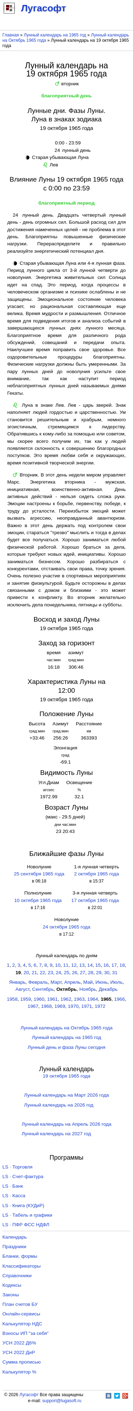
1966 (119, 999)
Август (22, 989)
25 (66, 972)
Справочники (17, 1275)
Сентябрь (43, 989)
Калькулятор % (19, 1372)
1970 (73, 1006)
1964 (92, 999)
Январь (17, 982)
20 (26, 972)
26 (74, 972)
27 (82, 972)
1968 (46, 1006)
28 (90, 972)
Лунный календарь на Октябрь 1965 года (66, 1027)
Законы (10, 1294)
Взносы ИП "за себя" (25, 1333)
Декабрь (108, 989)
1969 (59, 1006)
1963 (79, 999)
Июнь (101, 982)
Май (88, 982)
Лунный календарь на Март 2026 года (66, 1095)
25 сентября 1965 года (39, 873)
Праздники (14, 1246)
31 (114, 972)
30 (106, 972)
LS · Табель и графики (27, 1215)
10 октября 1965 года (38, 900)
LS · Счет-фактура (23, 1176)
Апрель (72, 982)
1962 (65, 999)
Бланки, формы (19, 1256)
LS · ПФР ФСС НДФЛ (25, 1224)
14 (90, 965)
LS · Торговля (17, 1167)
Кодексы (11, 1285)
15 (98, 965)
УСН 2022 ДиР (18, 1352)
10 (57, 965)
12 (74, 965)
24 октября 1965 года (66, 927)
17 (114, 965)
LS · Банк (12, 1186)
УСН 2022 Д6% (19, 1343)
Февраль (38, 982)
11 (65, 965)
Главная (10, 35)
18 (122, 965)
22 (42, 972)
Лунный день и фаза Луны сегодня (66, 1047)
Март (55, 982)
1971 (86, 1006)
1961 (52, 999)
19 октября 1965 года (66, 1076)
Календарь (14, 1237)
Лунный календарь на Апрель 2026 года (66, 1124)
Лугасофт (29, 1394)
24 (58, 972)
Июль (116, 982)
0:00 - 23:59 (66, 142)
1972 (100, 1006)
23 (50, 972)
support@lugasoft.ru (61, 1400)
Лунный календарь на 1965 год (55, 35)
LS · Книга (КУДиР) (23, 1205)
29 (98, 972)
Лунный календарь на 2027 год (56, 1133)
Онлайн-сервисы (21, 1313)
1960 (39, 999)
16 (106, 965)
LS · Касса (14, 1195)
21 (34, 972)
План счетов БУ (20, 1304)
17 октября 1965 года (95, 900)
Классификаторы (21, 1266)
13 (81, 965)
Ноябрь (87, 989)
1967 (33, 1006)
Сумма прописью (21, 1362)
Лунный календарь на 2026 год (58, 1105)
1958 (12, 999)
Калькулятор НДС (22, 1323)
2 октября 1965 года (96, 873)
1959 (25, 999)
